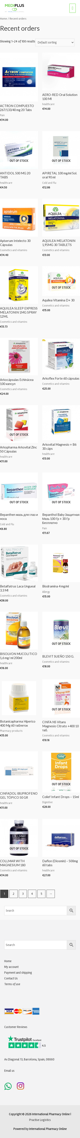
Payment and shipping (18, 973)
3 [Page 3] (23, 894)
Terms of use (12, 984)
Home (3, 18)
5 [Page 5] (41, 894)
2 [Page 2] (13, 894)
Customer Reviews (15, 1027)
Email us (9, 1071)
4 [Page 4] (32, 894)
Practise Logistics (40, 1120)
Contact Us (11, 978)
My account (11, 967)
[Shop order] (54, 42)
